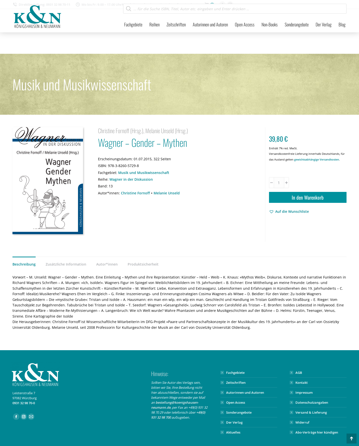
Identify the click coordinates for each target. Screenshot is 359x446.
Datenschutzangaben (311, 402)
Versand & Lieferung (311, 412)
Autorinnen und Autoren (245, 392)
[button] (289, 211)
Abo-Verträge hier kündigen (316, 432)
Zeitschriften (236, 382)
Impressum (304, 392)
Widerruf (302, 422)
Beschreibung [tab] (24, 264)
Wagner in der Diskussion (131, 179)
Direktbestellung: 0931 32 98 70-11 (41, 4)
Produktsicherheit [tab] (143, 264)
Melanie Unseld (167, 193)
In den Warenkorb (308, 197)
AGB (298, 372)
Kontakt (301, 382)
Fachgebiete (235, 372)
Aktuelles (233, 432)
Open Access (235, 402)
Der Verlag (234, 422)
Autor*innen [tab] (107, 264)
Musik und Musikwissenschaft (143, 172)
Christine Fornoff (135, 193)
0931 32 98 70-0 (23, 403)
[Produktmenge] (279, 182)
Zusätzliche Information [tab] (66, 264)
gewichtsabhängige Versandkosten (316, 159)
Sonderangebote (239, 412)
